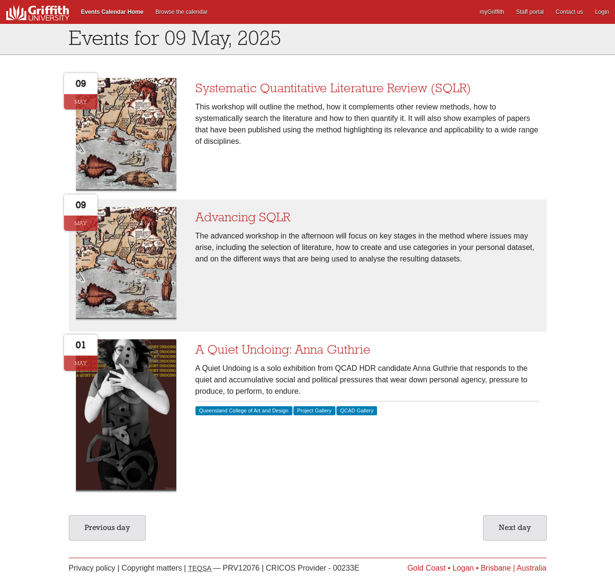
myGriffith (492, 12)
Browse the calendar (181, 12)
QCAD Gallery (357, 410)
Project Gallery (314, 410)
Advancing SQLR (242, 217)
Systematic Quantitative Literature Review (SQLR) (333, 88)
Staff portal (530, 12)
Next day (515, 527)
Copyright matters (152, 568)
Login (602, 12)
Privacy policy (93, 568)
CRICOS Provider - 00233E (312, 568)
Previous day (107, 527)
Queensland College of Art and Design (244, 410)
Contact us (569, 12)
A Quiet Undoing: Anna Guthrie (282, 349)
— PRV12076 (225, 568)
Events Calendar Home (112, 12)
